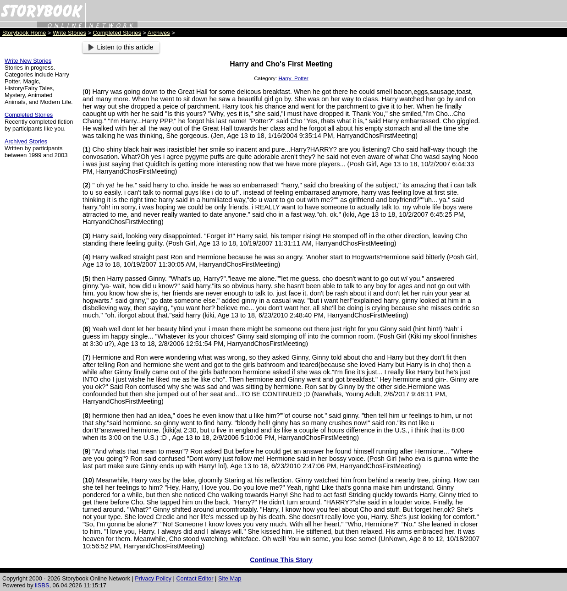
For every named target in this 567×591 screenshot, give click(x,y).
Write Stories (69, 32)
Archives (159, 32)
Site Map (230, 578)
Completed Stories (117, 32)
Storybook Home (24, 32)
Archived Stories (26, 141)
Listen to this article (121, 47)
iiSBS (42, 585)
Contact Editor (194, 578)
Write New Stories (28, 60)
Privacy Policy (153, 578)
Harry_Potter (293, 78)
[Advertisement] (525, 179)
